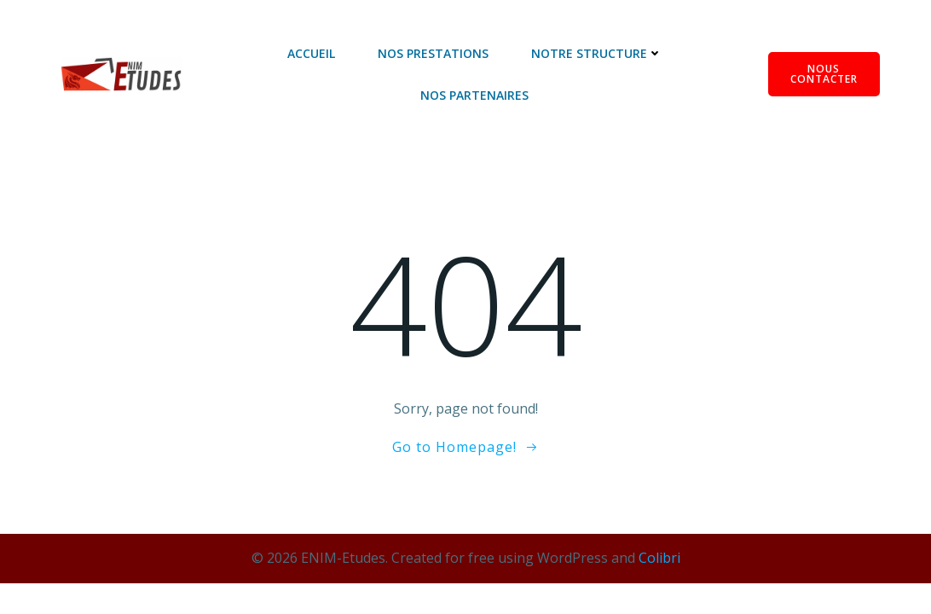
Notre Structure (596, 53)
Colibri (659, 557)
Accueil (311, 53)
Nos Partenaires (474, 95)
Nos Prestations (433, 53)
